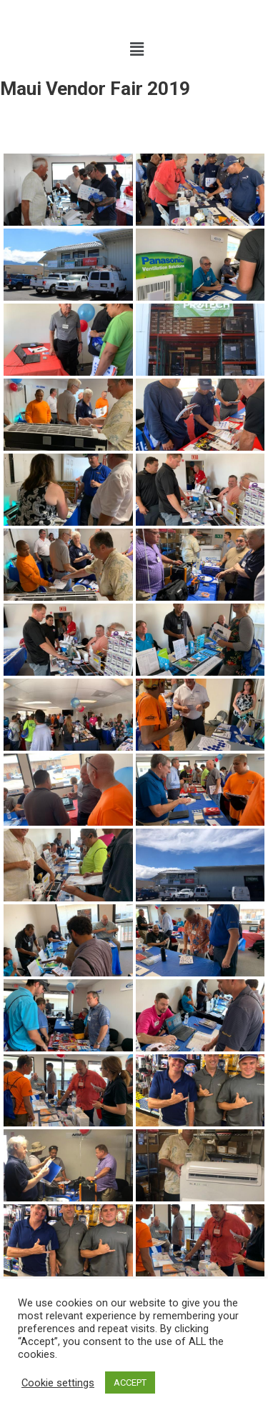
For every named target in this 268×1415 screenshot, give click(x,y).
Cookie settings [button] (57, 1382)
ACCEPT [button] (130, 1382)
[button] (136, 49)
